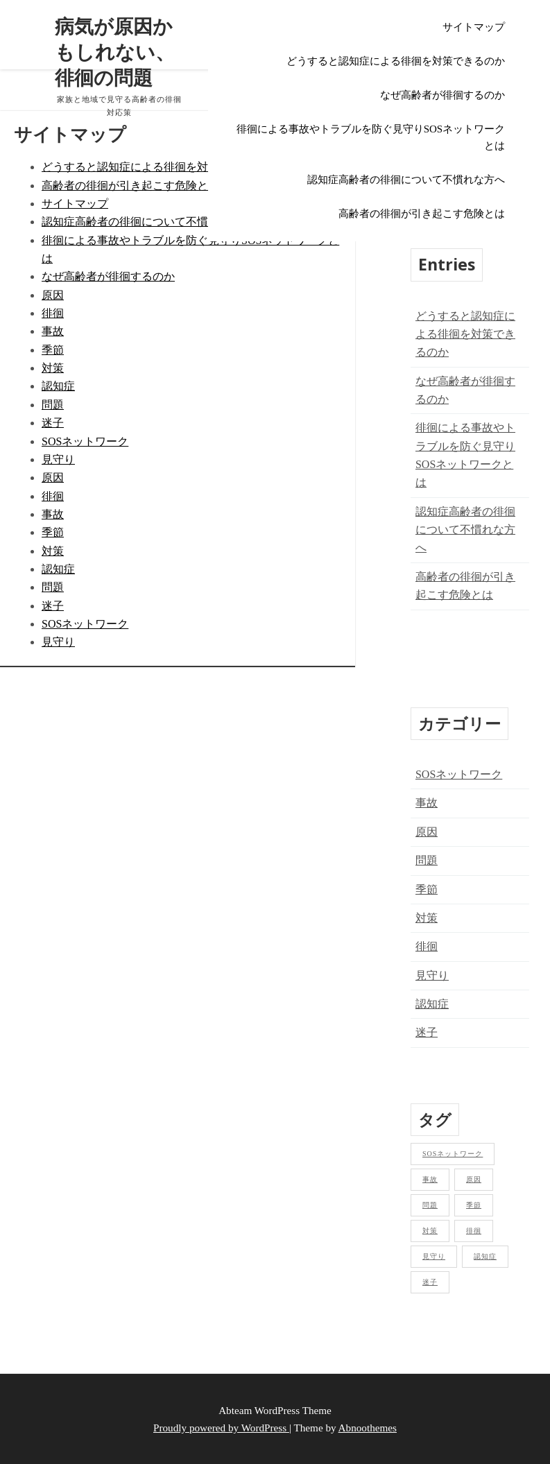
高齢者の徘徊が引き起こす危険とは (421, 213)
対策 (53, 368)
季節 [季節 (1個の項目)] (473, 1205)
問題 (53, 405)
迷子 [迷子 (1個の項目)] (430, 1282)
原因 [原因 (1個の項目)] (473, 1179)
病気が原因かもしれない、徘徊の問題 (114, 51)
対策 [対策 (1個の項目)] (430, 1230)
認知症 (58, 386)
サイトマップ (473, 27)
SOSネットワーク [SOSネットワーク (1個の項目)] (452, 1153)
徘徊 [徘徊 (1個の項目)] (473, 1230)
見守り (58, 459)
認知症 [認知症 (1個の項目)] (485, 1256)
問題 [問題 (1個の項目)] (430, 1205)
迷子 (53, 423)
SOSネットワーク (85, 441)
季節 (53, 350)
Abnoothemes (367, 1427)
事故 (53, 331)
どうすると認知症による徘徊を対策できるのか (395, 61)
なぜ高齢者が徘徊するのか (442, 95)
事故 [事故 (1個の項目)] (430, 1179)
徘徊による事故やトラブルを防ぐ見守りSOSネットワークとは (371, 137)
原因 (53, 295)
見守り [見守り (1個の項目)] (433, 1256)
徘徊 (53, 313)
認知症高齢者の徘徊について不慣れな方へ (406, 179)
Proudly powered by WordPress (221, 1427)
